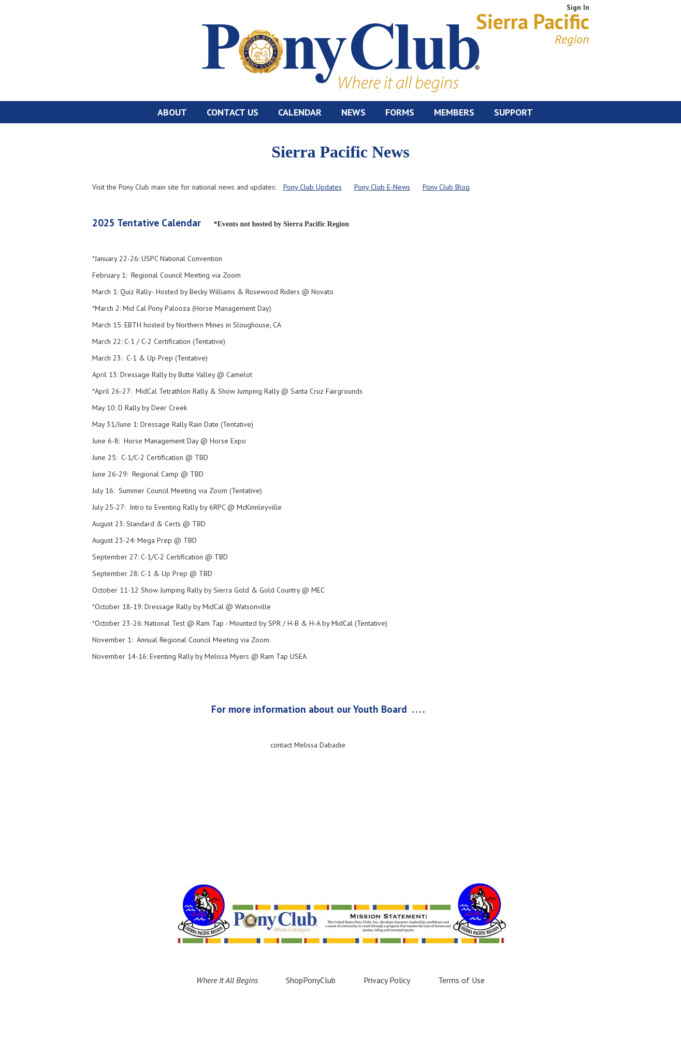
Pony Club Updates (312, 187)
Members (454, 112)
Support (513, 112)
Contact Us (232, 112)
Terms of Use (461, 980)
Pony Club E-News (382, 187)
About (172, 112)
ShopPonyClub (311, 980)
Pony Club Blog (446, 187)
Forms (399, 112)
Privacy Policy (387, 980)
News (353, 112)
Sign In (578, 7)
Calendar (300, 112)
